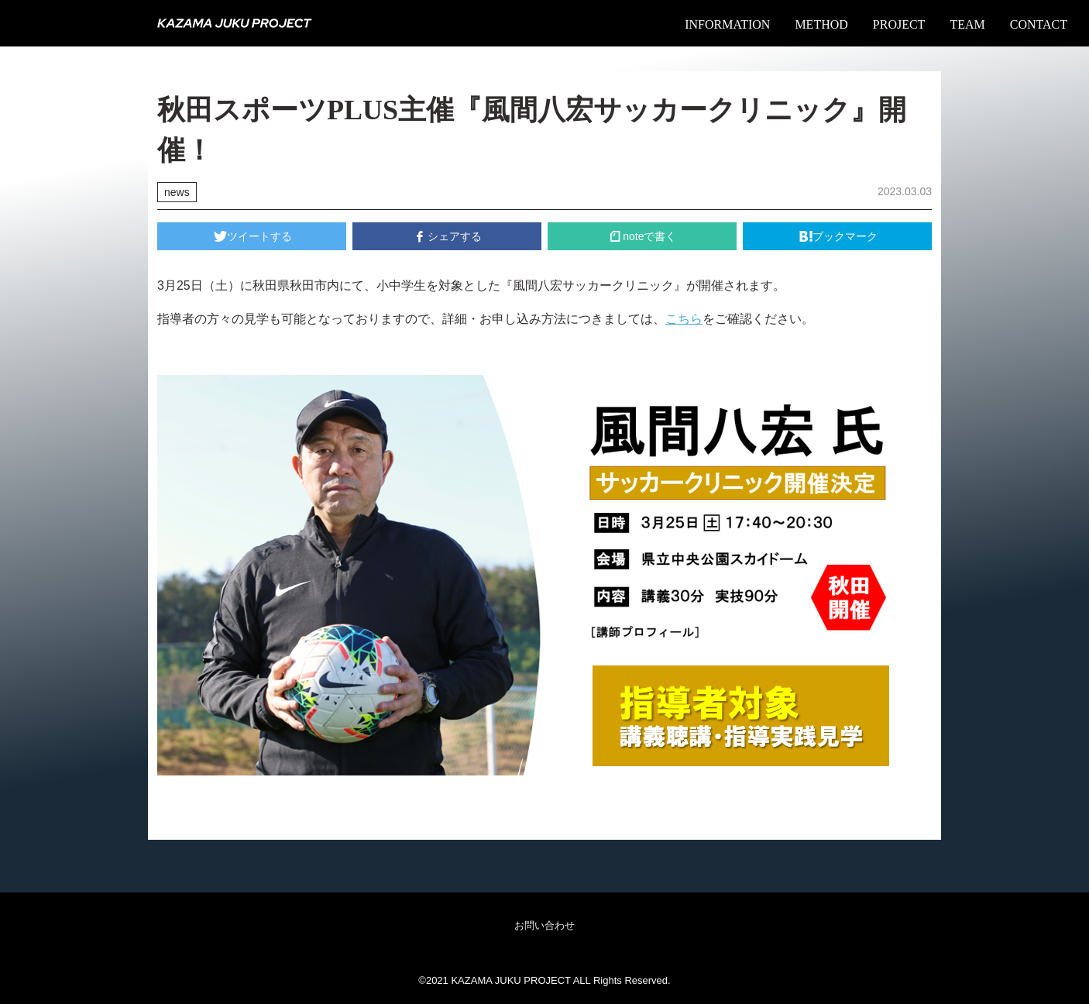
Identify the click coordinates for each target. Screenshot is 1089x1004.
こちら (684, 318)
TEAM (967, 24)
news (177, 192)
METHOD (821, 24)
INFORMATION (727, 24)
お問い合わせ (544, 925)
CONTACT (1038, 24)
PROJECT (899, 24)
